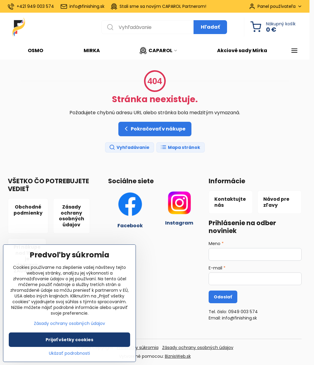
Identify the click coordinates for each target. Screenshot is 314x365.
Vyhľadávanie (129, 147)
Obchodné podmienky (28, 209)
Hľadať (210, 27)
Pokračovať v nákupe (154, 128)
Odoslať (223, 297)
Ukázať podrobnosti (69, 357)
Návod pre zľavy (276, 202)
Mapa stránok (180, 147)
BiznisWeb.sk (178, 356)
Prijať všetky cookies (69, 344)
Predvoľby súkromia (138, 348)
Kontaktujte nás (230, 202)
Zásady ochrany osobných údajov (71, 215)
